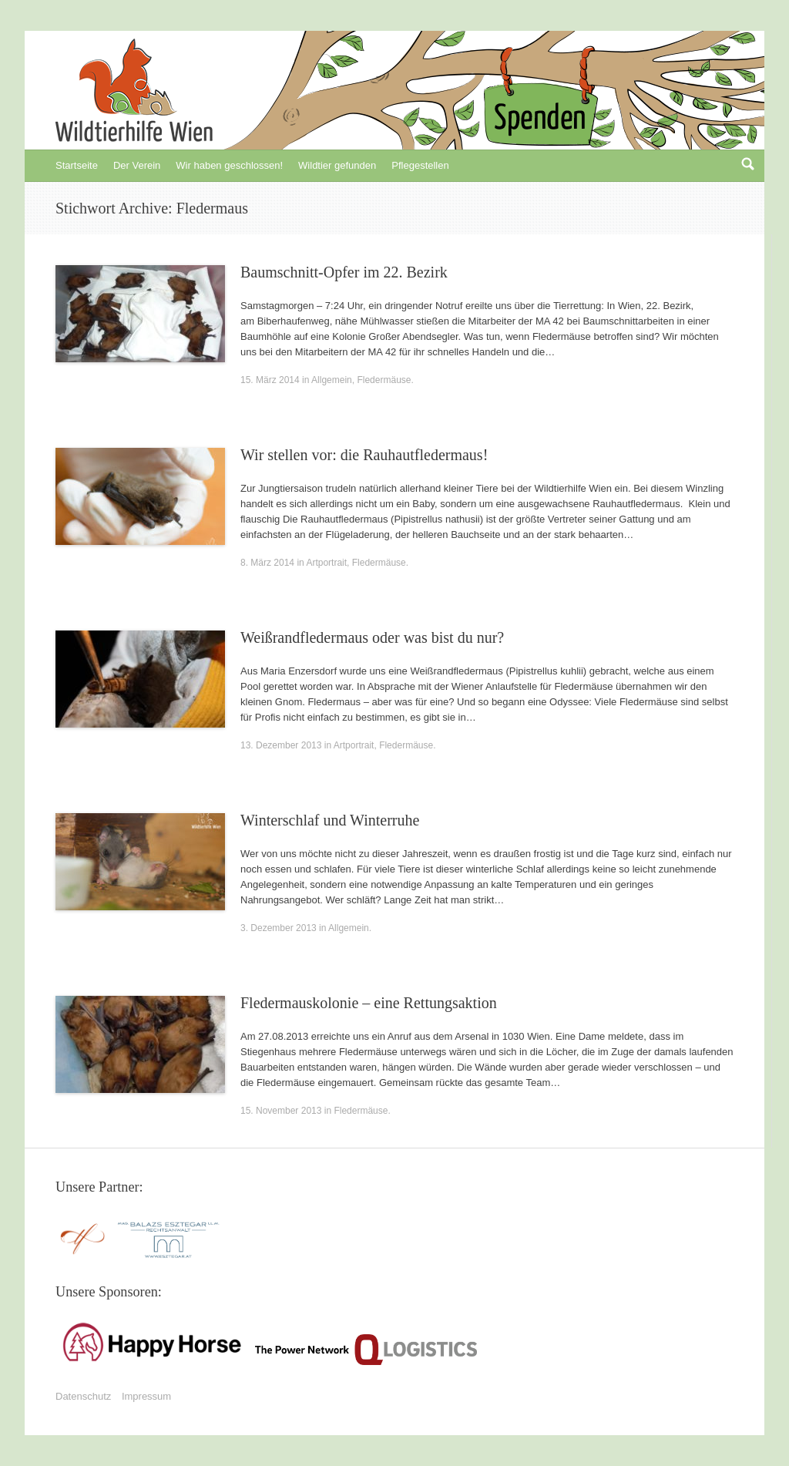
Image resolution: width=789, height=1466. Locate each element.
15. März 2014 (270, 380)
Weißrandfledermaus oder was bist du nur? (372, 637)
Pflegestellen (419, 165)
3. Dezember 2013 (278, 928)
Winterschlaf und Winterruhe (329, 820)
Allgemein (331, 380)
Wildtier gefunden (337, 165)
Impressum (146, 1396)
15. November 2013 (280, 1110)
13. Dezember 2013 (280, 745)
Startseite (76, 165)
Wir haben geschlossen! (229, 165)
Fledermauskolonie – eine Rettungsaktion (368, 1002)
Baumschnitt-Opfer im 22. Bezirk (344, 272)
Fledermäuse (384, 380)
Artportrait (326, 562)
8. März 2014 (267, 562)
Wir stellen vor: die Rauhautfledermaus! (364, 454)
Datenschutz (83, 1396)
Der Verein (136, 165)
